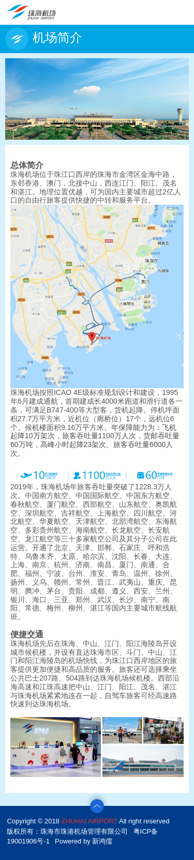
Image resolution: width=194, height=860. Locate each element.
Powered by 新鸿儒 (83, 841)
